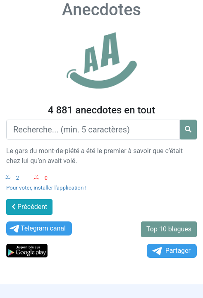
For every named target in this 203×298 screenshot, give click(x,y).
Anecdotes (101, 9)
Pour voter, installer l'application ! (46, 188)
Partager (171, 251)
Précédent (29, 207)
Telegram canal (37, 228)
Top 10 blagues (168, 229)
